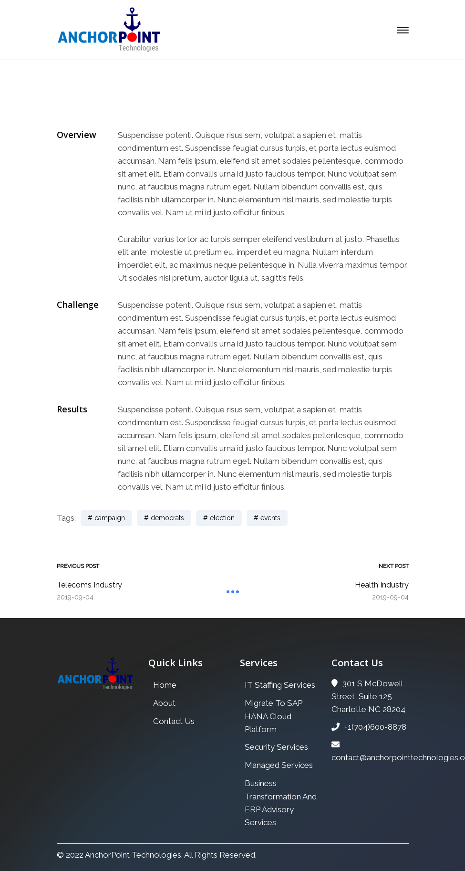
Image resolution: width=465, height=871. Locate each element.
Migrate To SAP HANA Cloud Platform (273, 716)
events (270, 518)
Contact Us (174, 721)
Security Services (276, 747)
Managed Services (279, 765)
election (222, 518)
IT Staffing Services (280, 685)
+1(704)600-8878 (368, 727)
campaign (109, 518)
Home (151, 110)
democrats (167, 518)
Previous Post (78, 566)
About (164, 703)
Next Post (394, 566)
